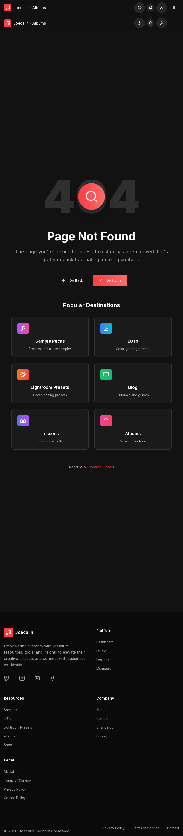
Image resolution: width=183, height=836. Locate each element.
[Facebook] (55, 680)
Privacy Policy (15, 790)
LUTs (8, 718)
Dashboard (105, 642)
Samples (10, 710)
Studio (101, 651)
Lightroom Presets (18, 727)
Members (103, 668)
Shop (8, 745)
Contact (102, 719)
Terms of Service (17, 781)
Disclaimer (12, 773)
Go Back (72, 280)
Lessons (102, 660)
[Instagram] (24, 680)
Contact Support (101, 467)
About (101, 710)
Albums (9, 736)
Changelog (105, 728)
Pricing (101, 736)
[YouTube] (39, 680)
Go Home (110, 280)
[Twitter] (9, 680)
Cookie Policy (15, 799)
